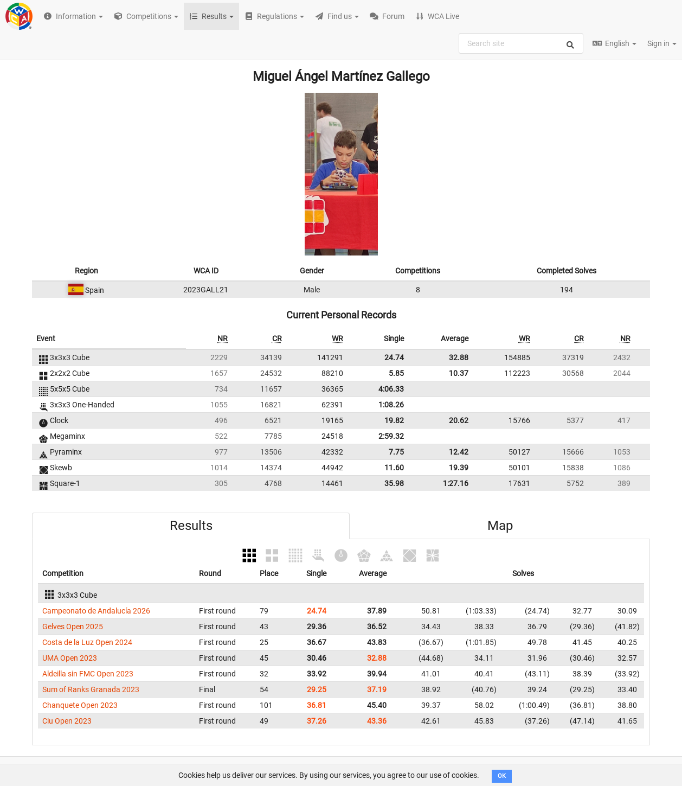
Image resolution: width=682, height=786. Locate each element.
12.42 (458, 452)
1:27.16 (455, 483)
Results (191, 525)
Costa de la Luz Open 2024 (87, 642)
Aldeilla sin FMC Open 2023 (87, 673)
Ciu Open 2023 (67, 721)
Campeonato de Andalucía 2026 (96, 610)
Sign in (662, 43)
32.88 (458, 357)
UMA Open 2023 (69, 658)
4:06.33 (391, 389)
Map (500, 525)
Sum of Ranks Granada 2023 (90, 689)
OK (502, 775)
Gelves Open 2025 (72, 626)
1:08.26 (391, 404)
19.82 (394, 420)
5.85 (396, 373)
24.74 (394, 357)
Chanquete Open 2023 (80, 705)
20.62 (458, 420)
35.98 (394, 483)
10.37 (458, 373)
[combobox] (521, 43)
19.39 (458, 467)
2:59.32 (391, 436)
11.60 (394, 467)
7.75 (396, 452)
